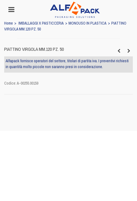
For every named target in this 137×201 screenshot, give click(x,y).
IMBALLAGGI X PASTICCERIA (41, 23)
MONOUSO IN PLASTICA (87, 23)
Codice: (10, 83)
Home (8, 23)
